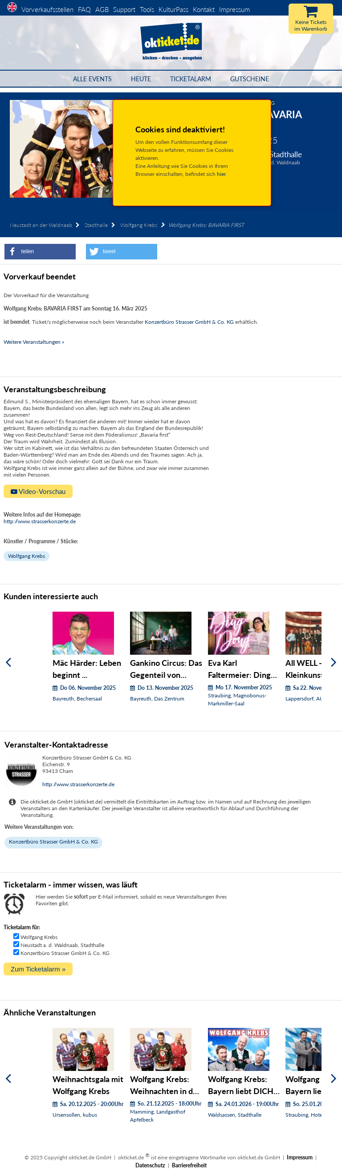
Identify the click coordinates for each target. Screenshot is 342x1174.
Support (124, 9)
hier (221, 174)
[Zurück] (8, 662)
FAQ (84, 9)
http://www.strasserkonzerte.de (40, 521)
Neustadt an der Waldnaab (41, 225)
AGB (102, 9)
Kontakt (204, 9)
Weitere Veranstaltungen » (34, 341)
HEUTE (141, 79)
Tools (147, 9)
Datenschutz (150, 1165)
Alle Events (92, 79)
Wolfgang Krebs (138, 225)
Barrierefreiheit (189, 1165)
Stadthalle (96, 225)
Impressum (234, 9)
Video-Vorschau (38, 491)
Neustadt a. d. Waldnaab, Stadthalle (62, 945)
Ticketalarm (190, 79)
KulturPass (174, 9)
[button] (40, 251)
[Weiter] (334, 662)
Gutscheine (249, 79)
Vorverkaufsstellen (47, 9)
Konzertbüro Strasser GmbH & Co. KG (189, 321)
